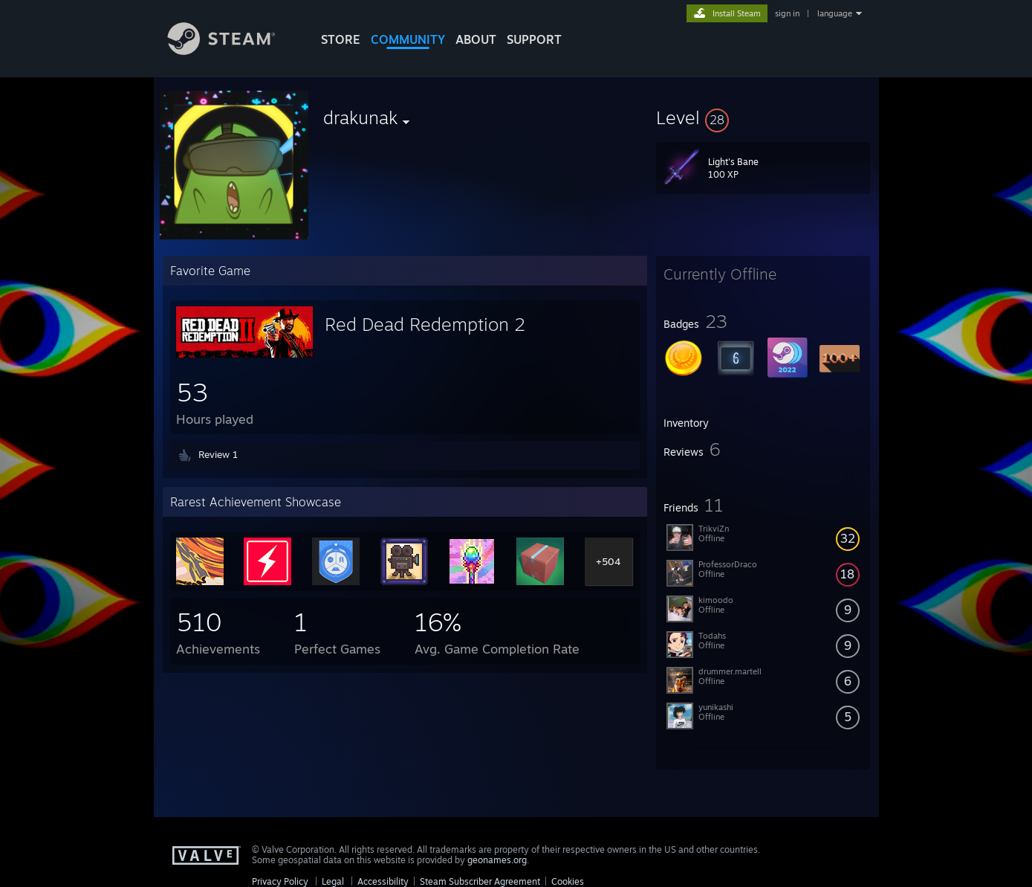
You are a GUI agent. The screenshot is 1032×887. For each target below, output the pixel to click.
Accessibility (383, 881)
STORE (340, 39)
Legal (333, 881)
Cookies (567, 881)
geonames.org (497, 859)
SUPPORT (534, 39)
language (834, 13)
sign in (787, 13)
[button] (763, 117)
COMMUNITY (408, 39)
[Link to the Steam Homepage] (232, 51)
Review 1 (218, 454)
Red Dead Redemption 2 (425, 324)
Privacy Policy (280, 881)
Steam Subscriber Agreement (480, 881)
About (475, 39)
